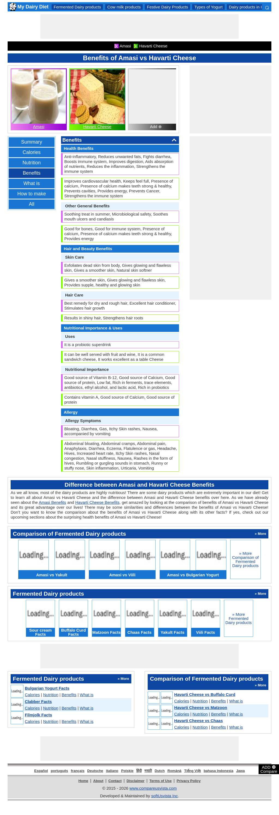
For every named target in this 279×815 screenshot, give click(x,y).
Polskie (127, 771)
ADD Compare (268, 769)
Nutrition (31, 162)
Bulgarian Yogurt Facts (47, 688)
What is (31, 183)
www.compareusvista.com (153, 788)
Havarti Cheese (97, 126)
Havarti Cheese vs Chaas (198, 720)
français (77, 771)
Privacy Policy (189, 781)
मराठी (148, 771)
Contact (115, 781)
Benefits (31, 173)
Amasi (38, 126)
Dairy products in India (249, 7)
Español (41, 771)
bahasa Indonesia (218, 771)
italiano (112, 771)
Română (174, 771)
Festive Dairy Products (167, 7)
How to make (31, 193)
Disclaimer (135, 781)
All (31, 204)
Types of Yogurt (208, 7)
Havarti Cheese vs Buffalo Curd (204, 694)
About (98, 781)
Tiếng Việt (192, 771)
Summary (31, 142)
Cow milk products (124, 7)
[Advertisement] (139, 26)
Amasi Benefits (52, 502)
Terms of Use (161, 781)
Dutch (160, 771)
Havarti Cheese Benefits (97, 502)
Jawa (240, 771)
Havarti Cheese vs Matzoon (200, 707)
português (59, 771)
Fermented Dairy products (77, 7)
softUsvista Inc (164, 795)
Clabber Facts (38, 701)
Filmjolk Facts (38, 715)
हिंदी (139, 771)
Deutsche (95, 771)
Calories (32, 152)
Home (83, 781)
